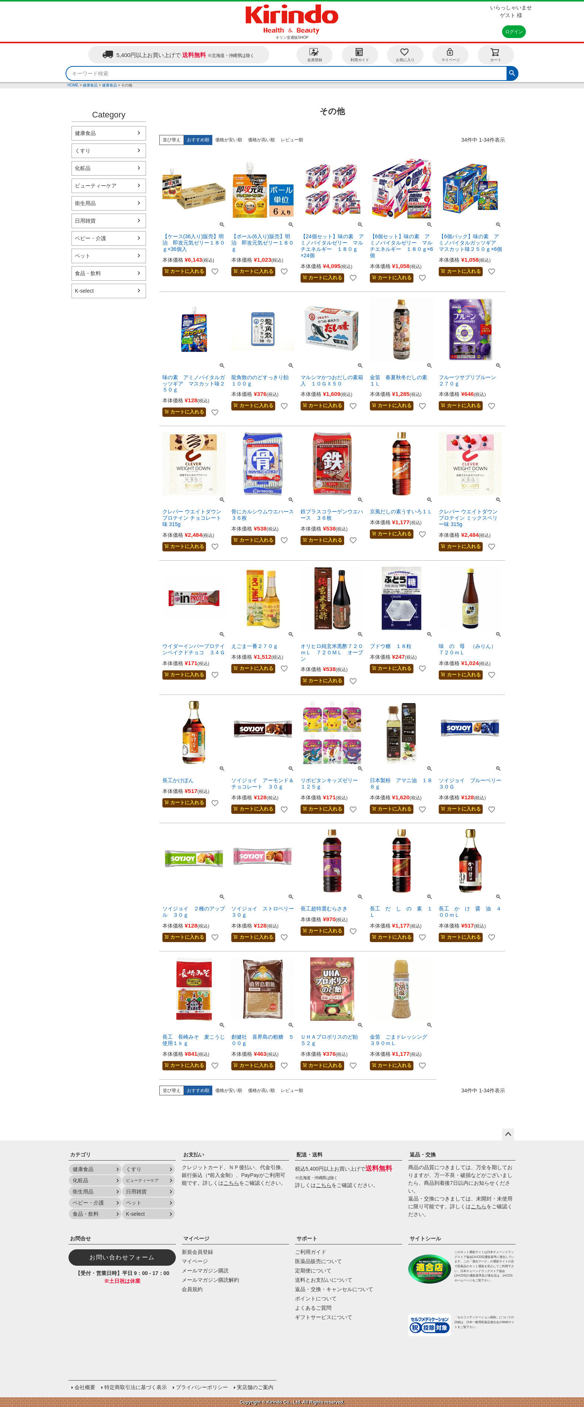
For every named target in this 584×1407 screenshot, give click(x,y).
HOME (73, 85)
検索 (512, 72)
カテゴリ (80, 1155)
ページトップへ (508, 1134)
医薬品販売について (318, 1261)
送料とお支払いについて (323, 1280)
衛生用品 (85, 203)
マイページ (450, 54)
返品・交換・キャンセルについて (334, 1289)
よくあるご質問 (313, 1308)
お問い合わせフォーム (122, 1257)
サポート (306, 1238)
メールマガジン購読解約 (210, 1280)
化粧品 (83, 168)
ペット (83, 256)
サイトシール (425, 1238)
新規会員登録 (197, 1252)
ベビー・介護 (90, 238)
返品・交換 (423, 1155)
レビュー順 (292, 139)
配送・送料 (309, 1155)
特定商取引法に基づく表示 (135, 1387)
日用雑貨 (85, 221)
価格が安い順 (228, 139)
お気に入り (405, 54)
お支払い (193, 1155)
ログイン (514, 31)
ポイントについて (316, 1298)
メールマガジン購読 (205, 1271)
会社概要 (84, 1387)
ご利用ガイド (310, 1252)
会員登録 (314, 54)
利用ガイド (359, 54)
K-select (84, 291)
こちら (231, 1183)
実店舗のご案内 (255, 1387)
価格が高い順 (261, 139)
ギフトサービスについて (323, 1317)
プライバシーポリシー (202, 1387)
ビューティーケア (96, 186)
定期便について (313, 1271)
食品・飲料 (88, 273)
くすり (83, 151)
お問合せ (80, 1238)
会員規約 (192, 1289)
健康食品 (90, 85)
